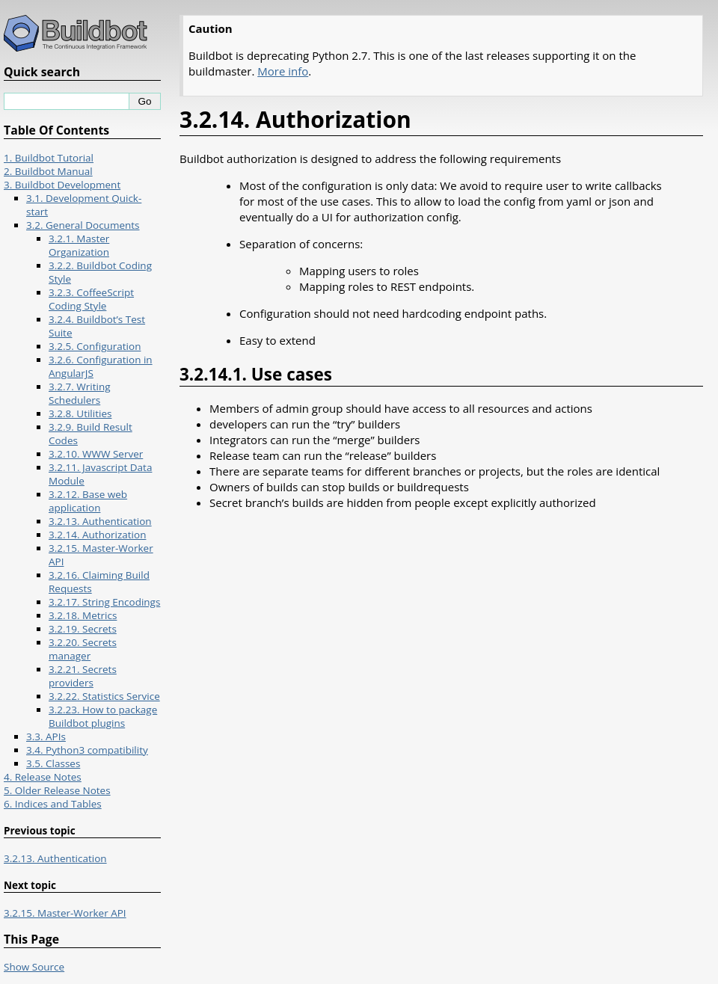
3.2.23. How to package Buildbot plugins (103, 716)
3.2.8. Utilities (80, 413)
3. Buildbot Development (62, 184)
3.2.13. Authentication (100, 521)
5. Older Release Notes (57, 790)
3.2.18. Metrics (83, 615)
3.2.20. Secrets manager (83, 649)
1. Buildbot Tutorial (48, 157)
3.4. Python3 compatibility (87, 750)
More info (282, 71)
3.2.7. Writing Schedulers (80, 393)
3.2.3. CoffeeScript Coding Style (91, 299)
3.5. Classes (53, 763)
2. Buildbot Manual (48, 171)
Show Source (34, 967)
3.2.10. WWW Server (96, 454)
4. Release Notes (43, 777)
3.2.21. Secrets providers (83, 675)
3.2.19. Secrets (83, 629)
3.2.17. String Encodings (104, 602)
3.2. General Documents (83, 225)
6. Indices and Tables (53, 804)
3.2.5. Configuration (95, 346)
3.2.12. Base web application (88, 501)
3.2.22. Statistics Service (104, 696)
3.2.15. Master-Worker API (65, 913)
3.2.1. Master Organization (79, 245)
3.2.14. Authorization (97, 534)
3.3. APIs (46, 736)
